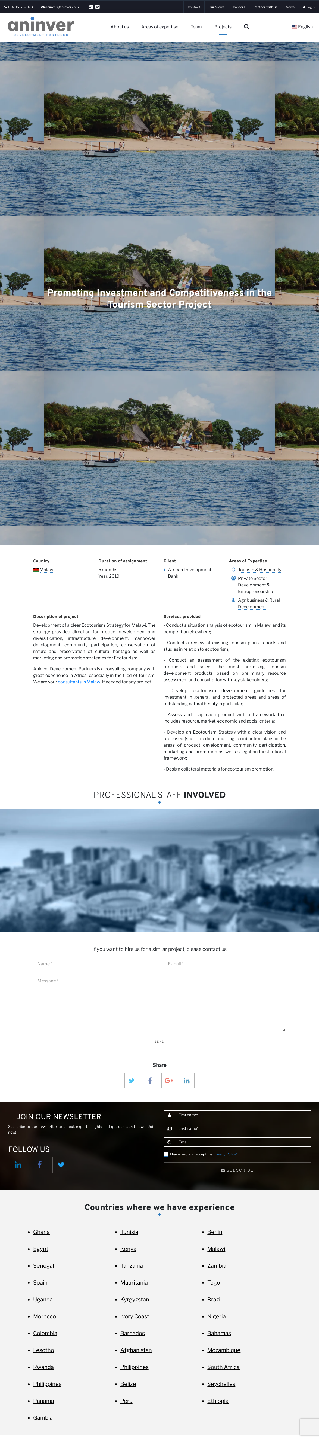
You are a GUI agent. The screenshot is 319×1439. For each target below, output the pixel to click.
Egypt (40, 1249)
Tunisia (129, 1232)
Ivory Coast (134, 1316)
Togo (213, 1282)
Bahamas (219, 1333)
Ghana (41, 1232)
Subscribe (237, 1170)
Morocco (44, 1316)
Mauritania (134, 1282)
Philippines (134, 1367)
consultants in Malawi (79, 681)
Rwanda (43, 1367)
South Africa (223, 1367)
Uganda (43, 1299)
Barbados (132, 1333)
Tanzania (131, 1265)
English (302, 26)
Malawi (47, 569)
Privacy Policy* (225, 1154)
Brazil (214, 1299)
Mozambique (223, 1350)
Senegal (43, 1265)
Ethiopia (218, 1401)
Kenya (128, 1249)
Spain (40, 1282)
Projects (223, 26)
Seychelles (221, 1384)
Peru (126, 1401)
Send (159, 1041)
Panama (43, 1401)
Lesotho (43, 1350)
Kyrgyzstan (134, 1299)
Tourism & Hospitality (259, 569)
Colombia (45, 1333)
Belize (128, 1384)
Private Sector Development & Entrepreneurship (255, 585)
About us (120, 26)
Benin (214, 1232)
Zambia (216, 1265)
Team (196, 26)
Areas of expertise (159, 26)
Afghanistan (136, 1350)
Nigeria (216, 1316)
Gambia (43, 1417)
